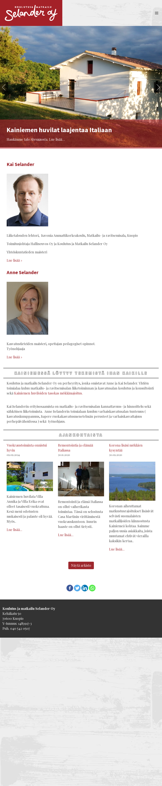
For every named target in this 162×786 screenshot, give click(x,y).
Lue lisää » (14, 260)
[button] (156, 13)
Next (158, 87)
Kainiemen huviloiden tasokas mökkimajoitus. (48, 393)
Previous (4, 87)
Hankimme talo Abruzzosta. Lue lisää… (36, 139)
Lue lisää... (14, 529)
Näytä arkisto (81, 565)
